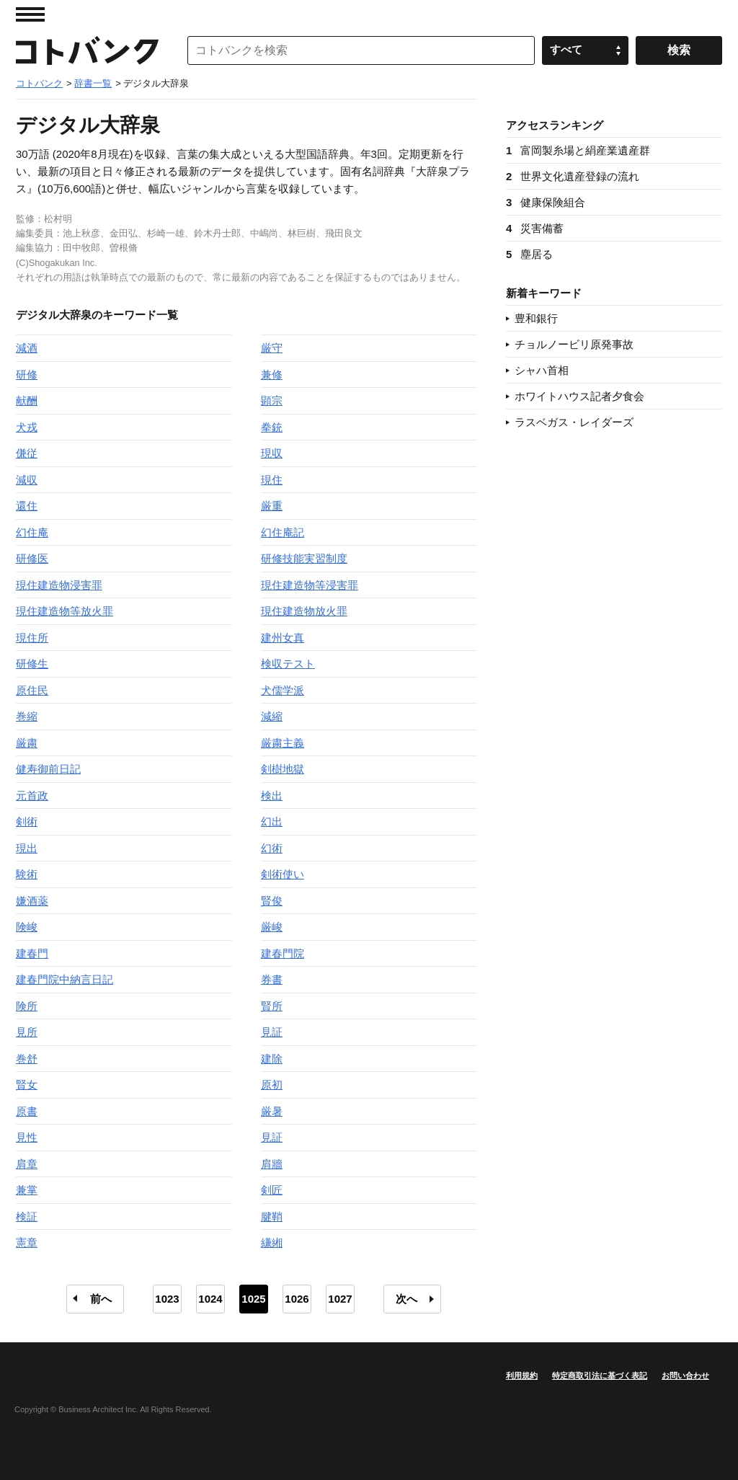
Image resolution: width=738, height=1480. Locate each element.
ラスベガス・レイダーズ (574, 422)
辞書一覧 (93, 83)
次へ (406, 1299)
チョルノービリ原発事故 (574, 344)
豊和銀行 (536, 318)
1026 (296, 1299)
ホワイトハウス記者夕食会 (579, 396)
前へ (101, 1299)
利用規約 (522, 1375)
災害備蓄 (535, 228)
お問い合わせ (685, 1375)
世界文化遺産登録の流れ (572, 176)
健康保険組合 (545, 202)
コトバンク (87, 50)
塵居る (529, 254)
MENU (30, 14)
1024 (210, 1299)
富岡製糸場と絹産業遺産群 (578, 150)
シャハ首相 (542, 370)
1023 (167, 1299)
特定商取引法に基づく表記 (599, 1375)
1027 (340, 1299)
